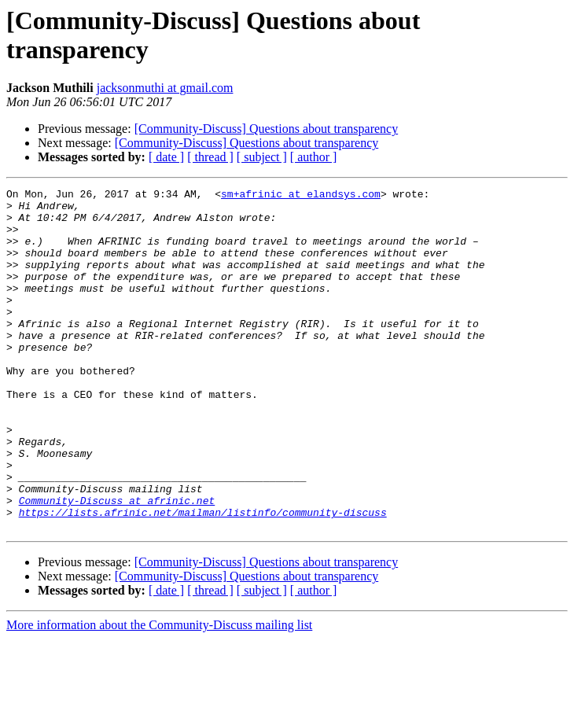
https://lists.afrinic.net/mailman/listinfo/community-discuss (203, 578)
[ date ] (166, 157)
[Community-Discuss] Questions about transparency (266, 128)
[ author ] (313, 157)
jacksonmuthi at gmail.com (165, 87)
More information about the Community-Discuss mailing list (159, 693)
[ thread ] (210, 157)
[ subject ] (262, 157)
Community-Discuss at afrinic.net (117, 564)
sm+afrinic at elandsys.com (301, 196)
